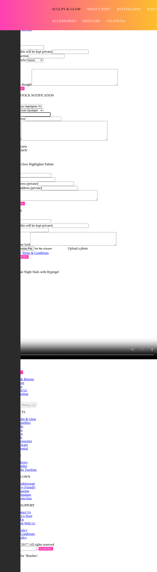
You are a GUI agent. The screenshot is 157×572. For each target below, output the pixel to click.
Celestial (116, 21)
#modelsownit (25, 494)
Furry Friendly (26, 498)
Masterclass (24, 509)
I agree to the (26, 264)
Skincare (91, 21)
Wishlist (21, 477)
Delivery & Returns (21, 390)
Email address (26, 51)
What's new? (99, 9)
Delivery (22, 473)
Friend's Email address (21, 194)
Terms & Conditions (35, 264)
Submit (43, 416)
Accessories (64, 21)
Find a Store (24, 527)
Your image (44, 259)
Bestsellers (129, 9)
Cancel (21, 267)
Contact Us (23, 523)
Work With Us (25, 534)
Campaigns (23, 505)
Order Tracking (26, 480)
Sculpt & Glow (66, 9)
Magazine (22, 502)
